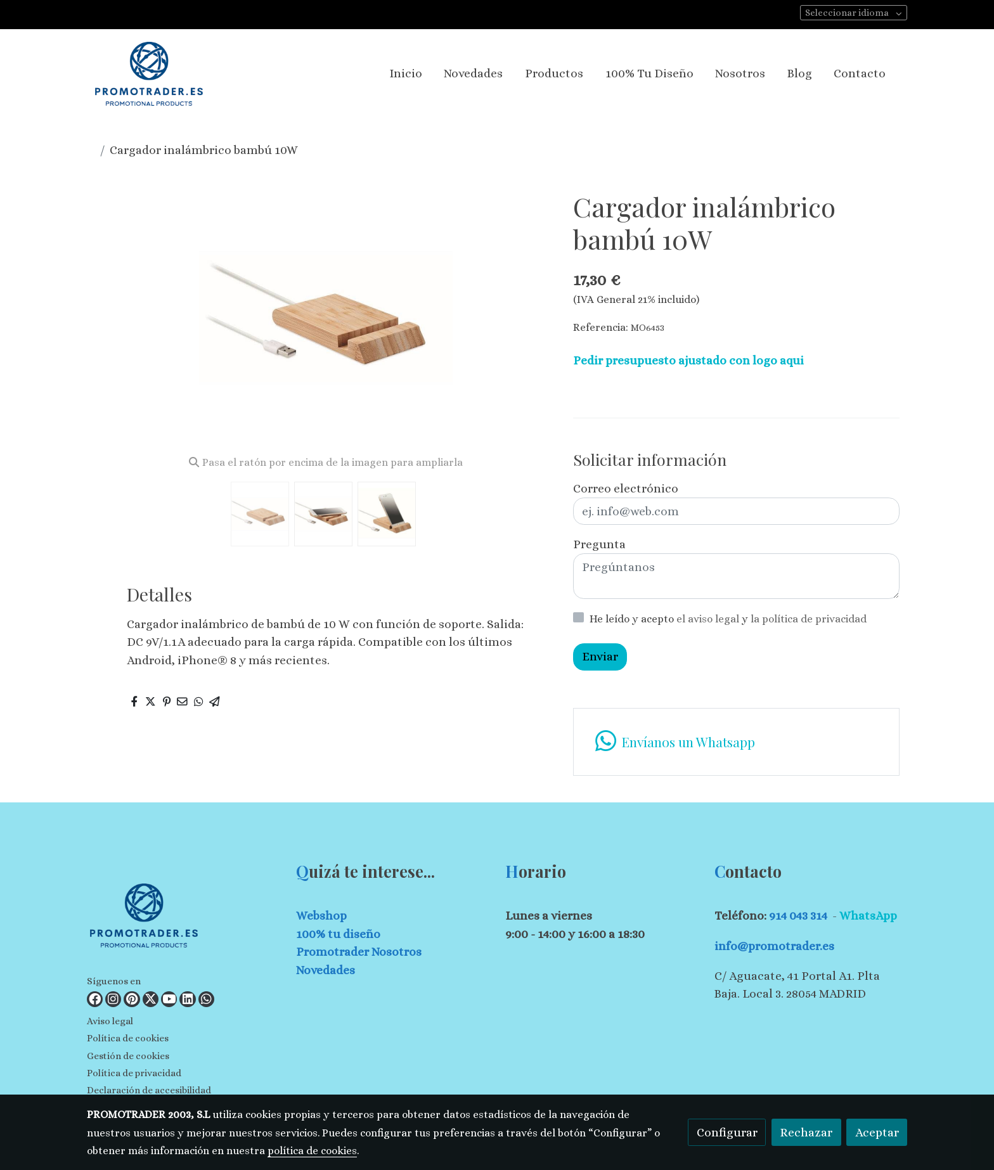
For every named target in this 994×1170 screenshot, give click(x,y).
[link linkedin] (187, 999)
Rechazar (806, 1132)
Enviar (600, 656)
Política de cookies (128, 1038)
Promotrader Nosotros (359, 951)
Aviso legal (110, 1021)
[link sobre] (183, 918)
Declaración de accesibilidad (149, 1090)
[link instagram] (113, 999)
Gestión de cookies (128, 1056)
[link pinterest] (132, 999)
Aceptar (877, 1132)
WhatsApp (868, 915)
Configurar (727, 1132)
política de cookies (312, 1151)
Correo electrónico (625, 488)
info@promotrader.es (774, 946)
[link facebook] (94, 999)
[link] (149, 74)
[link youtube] (169, 999)
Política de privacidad (134, 1073)
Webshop (321, 915)
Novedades (325, 970)
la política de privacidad (809, 619)
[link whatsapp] (736, 742)
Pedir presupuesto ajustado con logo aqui (688, 360)
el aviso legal (709, 619)
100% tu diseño (338, 934)
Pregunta (599, 544)
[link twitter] (150, 999)
